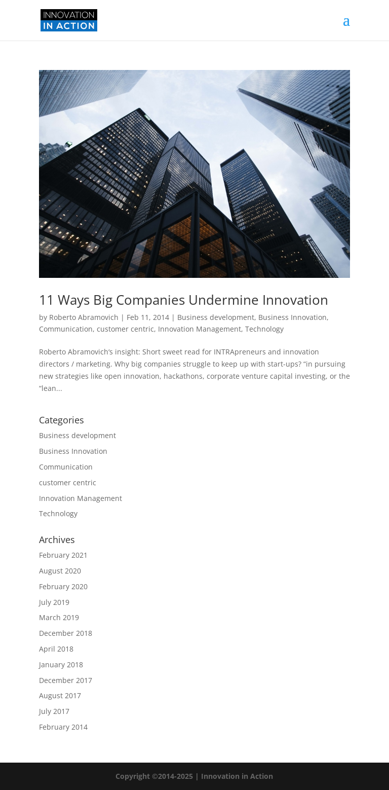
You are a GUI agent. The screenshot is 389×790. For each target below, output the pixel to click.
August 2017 (60, 695)
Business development (215, 317)
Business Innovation (292, 317)
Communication (66, 329)
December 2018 (65, 633)
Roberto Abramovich (84, 317)
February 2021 (63, 555)
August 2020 (60, 571)
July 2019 (54, 602)
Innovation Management (199, 329)
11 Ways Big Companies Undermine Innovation (183, 300)
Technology (264, 329)
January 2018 (61, 664)
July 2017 (54, 711)
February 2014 (63, 727)
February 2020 (63, 586)
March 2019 (59, 617)
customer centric (125, 329)
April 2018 (56, 649)
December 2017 (65, 680)
